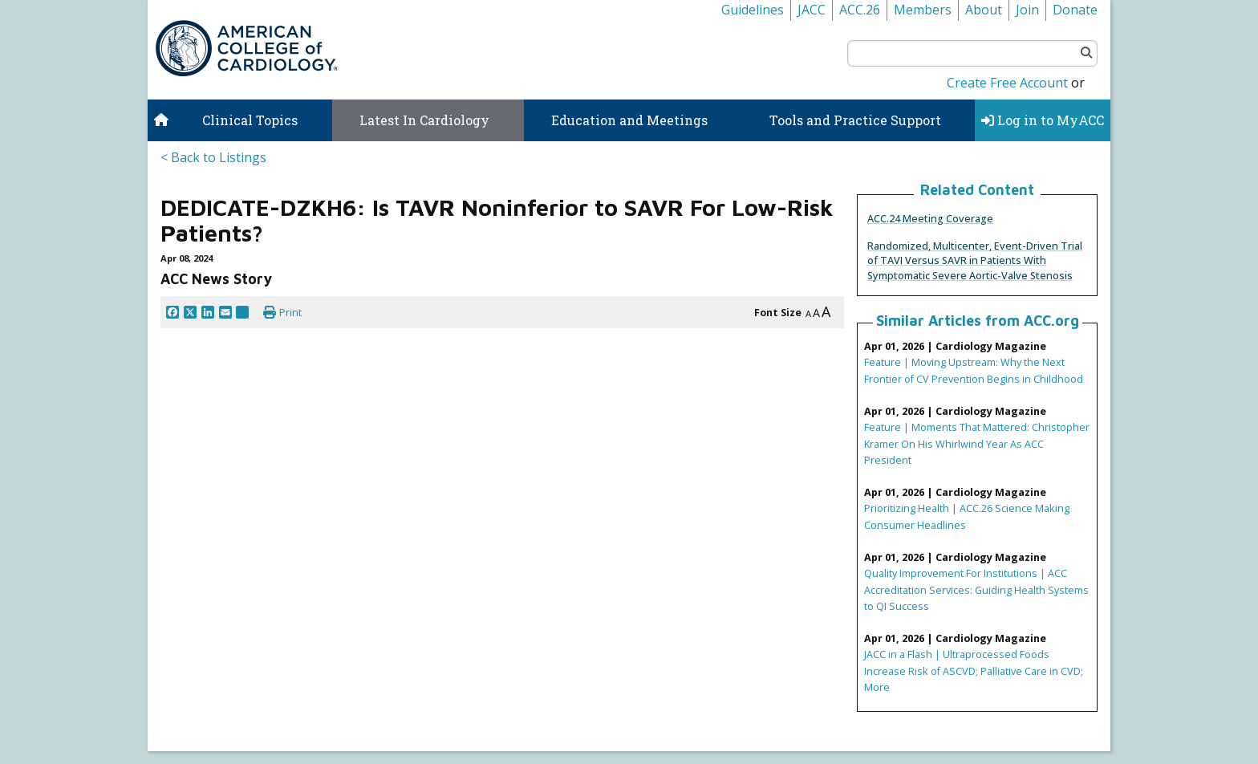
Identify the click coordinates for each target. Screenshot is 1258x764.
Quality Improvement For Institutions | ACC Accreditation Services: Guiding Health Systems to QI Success (976, 589)
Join (1027, 9)
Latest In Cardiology (424, 120)
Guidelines (752, 9)
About (983, 9)
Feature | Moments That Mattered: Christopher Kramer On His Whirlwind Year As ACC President (977, 443)
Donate (1075, 9)
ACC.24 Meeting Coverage (930, 218)
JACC (811, 9)
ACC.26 (859, 9)
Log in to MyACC (1042, 120)
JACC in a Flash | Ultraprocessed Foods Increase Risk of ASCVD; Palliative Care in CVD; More (973, 670)
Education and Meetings (629, 120)
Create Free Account (1007, 82)
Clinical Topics (250, 120)
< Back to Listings (213, 157)
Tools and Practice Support (855, 120)
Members (923, 9)
